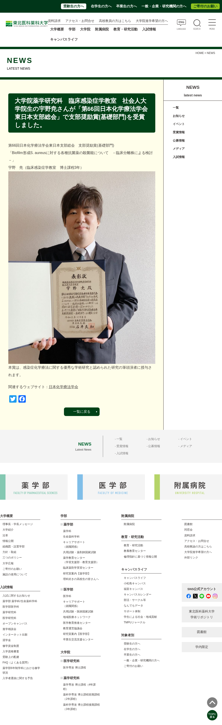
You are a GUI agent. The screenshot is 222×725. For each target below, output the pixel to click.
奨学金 (7, 640)
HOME (200, 53)
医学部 (68, 589)
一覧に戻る (81, 411)
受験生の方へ (73, 6)
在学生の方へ (101, 6)
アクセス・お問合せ (79, 21)
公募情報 (179, 140)
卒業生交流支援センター (78, 639)
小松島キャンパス (135, 583)
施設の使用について (15, 574)
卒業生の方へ (126, 6)
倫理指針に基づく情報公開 (140, 556)
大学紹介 (8, 529)
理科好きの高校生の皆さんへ (81, 579)
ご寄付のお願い (205, 6)
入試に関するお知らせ (16, 595)
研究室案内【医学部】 (77, 634)
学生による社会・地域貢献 (140, 616)
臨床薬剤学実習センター (78, 567)
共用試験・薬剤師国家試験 (79, 552)
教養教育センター (135, 551)
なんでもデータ (133, 605)
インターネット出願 (15, 634)
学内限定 (201, 647)
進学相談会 (9, 629)
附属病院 (102, 29)
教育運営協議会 (72, 628)
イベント (179, 124)
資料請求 (54, 21)
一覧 (176, 107)
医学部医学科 (11, 606)
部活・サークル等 (135, 600)
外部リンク (191, 557)
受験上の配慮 (11, 657)
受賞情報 (179, 132)
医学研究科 (9, 618)
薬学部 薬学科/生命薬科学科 (20, 601)
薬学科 (67, 531)
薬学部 (68, 524)
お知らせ (179, 116)
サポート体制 (132, 611)
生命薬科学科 (71, 536)
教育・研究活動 (133, 545)
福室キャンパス (133, 589)
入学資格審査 (11, 651)
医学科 (67, 596)
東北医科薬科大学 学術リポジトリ (202, 614)
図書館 (188, 524)
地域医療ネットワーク (77, 617)
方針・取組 (9, 552)
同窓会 (188, 529)
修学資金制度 (11, 646)
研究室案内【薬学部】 (77, 573)
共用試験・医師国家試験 (78, 611)
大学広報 (8, 563)
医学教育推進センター (77, 622)
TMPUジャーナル (134, 622)
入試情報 (179, 157)
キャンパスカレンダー (137, 594)
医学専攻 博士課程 (74, 667)
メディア (179, 148)
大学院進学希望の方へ (152, 21)
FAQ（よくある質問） (16, 662)
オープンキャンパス (15, 623)
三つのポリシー (12, 557)
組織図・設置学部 (14, 546)
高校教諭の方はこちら (198, 546)
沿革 (5, 535)
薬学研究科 (9, 612)
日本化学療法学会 (63, 387)
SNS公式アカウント (201, 589)
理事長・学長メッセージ (18, 524)
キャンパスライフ (135, 577)
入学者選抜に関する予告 (18, 678)
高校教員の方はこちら (115, 21)
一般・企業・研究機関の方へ (163, 6)
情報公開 (8, 541)
